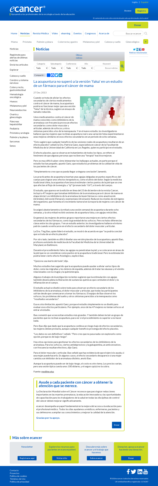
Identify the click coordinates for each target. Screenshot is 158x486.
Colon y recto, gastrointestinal (18, 88)
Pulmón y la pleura (19, 137)
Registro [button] (141, 10)
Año (86, 64)
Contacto (14, 470)
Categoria (41, 64)
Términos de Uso (17, 479)
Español (144, 2)
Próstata (27, 41)
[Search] (145, 33)
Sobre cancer (96, 458)
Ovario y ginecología (16, 115)
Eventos (78, 33)
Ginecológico (132, 41)
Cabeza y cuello (113, 41)
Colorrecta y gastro (68, 41)
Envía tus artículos (19, 64)
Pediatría (14, 128)
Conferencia (71, 64)
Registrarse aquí (27, 458)
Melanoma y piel (91, 41)
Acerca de (104, 33)
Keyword (107, 64)
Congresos (90, 33)
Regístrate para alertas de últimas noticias (19, 57)
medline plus (47, 371)
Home (14, 33)
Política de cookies (18, 476)
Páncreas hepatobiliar (16, 123)
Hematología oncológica (16, 95)
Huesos (13, 101)
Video (55, 33)
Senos (13, 145)
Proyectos (14, 473)
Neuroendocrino (18, 110)
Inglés (135, 2)
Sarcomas (15, 141)
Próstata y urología (19, 132)
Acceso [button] (127, 10)
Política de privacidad (19, 481)
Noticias (25, 33)
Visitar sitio (62, 458)
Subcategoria (56, 64)
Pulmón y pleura (45, 41)
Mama (14, 41)
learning (65, 33)
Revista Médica (41, 33)
